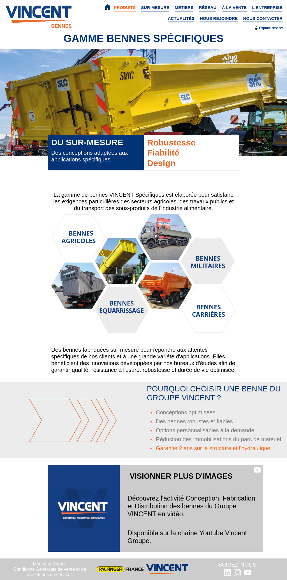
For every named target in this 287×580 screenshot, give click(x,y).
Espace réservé (269, 28)
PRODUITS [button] (125, 7)
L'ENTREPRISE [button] (267, 7)
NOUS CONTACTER (263, 18)
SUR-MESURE (155, 7)
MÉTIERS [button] (184, 7)
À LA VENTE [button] (234, 7)
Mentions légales (49, 564)
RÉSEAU (208, 7)
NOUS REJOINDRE (219, 18)
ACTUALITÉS (181, 18)
